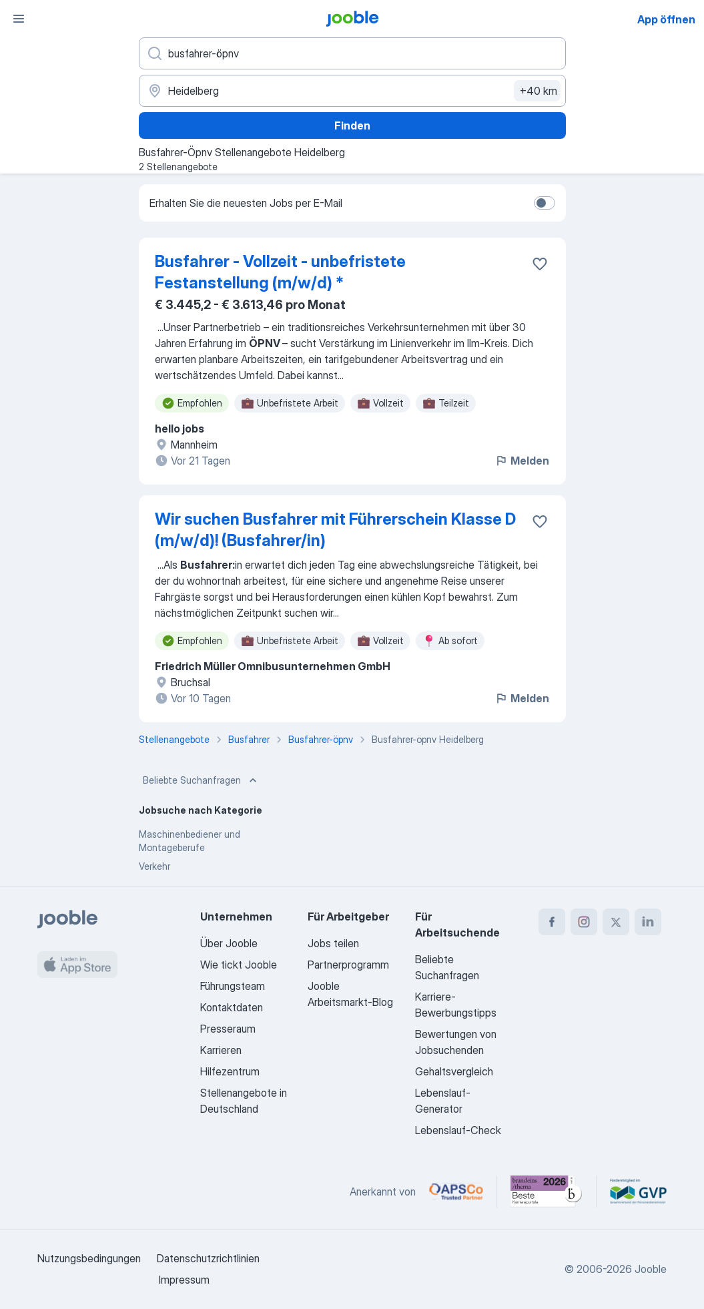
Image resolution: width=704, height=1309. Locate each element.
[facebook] (552, 921)
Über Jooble (229, 943)
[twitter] (616, 921)
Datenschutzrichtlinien (208, 1258)
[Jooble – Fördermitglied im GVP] (638, 1191)
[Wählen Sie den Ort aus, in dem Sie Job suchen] (352, 91)
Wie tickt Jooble (238, 964)
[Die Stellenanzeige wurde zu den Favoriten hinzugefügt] (540, 264)
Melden (521, 460)
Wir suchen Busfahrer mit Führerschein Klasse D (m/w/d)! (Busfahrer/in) (335, 529)
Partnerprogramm (348, 964)
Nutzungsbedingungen (89, 1258)
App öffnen (666, 19)
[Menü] (18, 18)
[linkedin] (648, 921)
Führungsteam (232, 986)
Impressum (184, 1279)
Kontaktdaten (231, 1007)
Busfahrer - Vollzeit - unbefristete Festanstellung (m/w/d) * (280, 272)
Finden (352, 125)
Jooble (651, 1269)
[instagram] (584, 921)
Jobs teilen (333, 943)
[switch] (544, 203)
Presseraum (228, 1028)
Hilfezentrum (230, 1071)
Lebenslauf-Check (458, 1130)
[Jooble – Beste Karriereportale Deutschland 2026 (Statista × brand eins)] (546, 1191)
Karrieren (221, 1050)
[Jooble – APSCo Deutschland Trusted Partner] (456, 1191)
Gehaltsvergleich (454, 1071)
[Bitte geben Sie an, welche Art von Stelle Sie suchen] (352, 53)
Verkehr (154, 866)
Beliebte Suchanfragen (201, 780)
